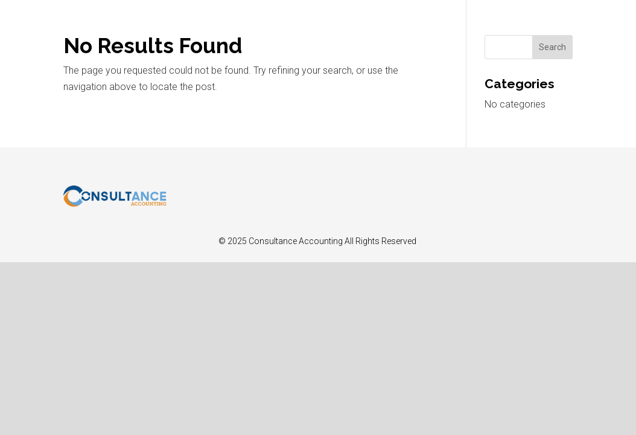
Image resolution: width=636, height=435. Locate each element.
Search (552, 47)
